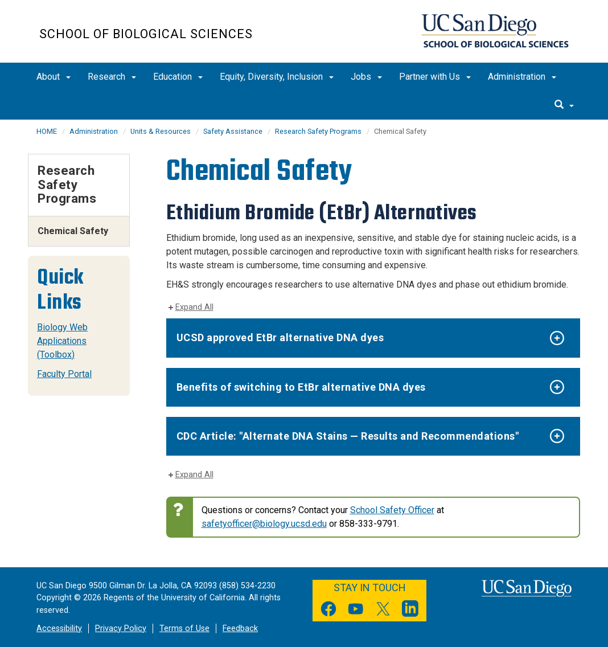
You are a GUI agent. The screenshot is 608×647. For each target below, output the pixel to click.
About (53, 76)
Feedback (240, 628)
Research (112, 76)
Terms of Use (184, 628)
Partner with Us (435, 76)
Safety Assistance (232, 131)
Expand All (194, 307)
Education (178, 76)
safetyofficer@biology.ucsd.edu (264, 523)
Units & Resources (160, 131)
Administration (522, 76)
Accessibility (59, 628)
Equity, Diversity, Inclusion (277, 76)
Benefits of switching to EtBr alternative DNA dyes (301, 387)
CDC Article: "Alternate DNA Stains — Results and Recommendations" (347, 436)
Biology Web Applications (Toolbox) (62, 341)
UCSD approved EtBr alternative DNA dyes (280, 337)
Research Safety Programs (318, 131)
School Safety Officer (392, 510)
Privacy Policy (120, 628)
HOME (46, 131)
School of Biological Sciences (146, 34)
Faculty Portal (64, 373)
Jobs (366, 76)
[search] (564, 105)
